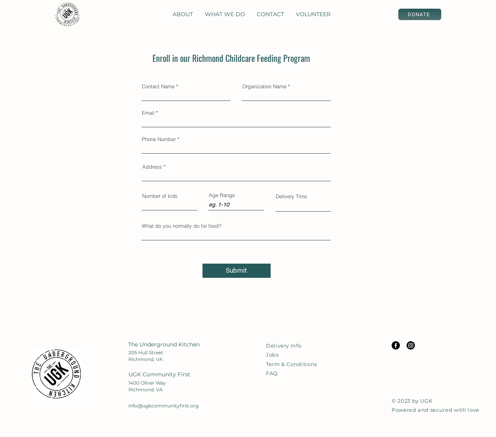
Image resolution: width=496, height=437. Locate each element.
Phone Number (159, 139)
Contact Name (158, 86)
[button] (183, 14)
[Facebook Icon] (396, 345)
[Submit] (236, 271)
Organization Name (264, 86)
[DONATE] (419, 14)
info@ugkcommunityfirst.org (163, 406)
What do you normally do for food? (181, 226)
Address (152, 166)
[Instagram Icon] (411, 345)
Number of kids (160, 196)
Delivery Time (291, 196)
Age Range (222, 195)
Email (148, 112)
